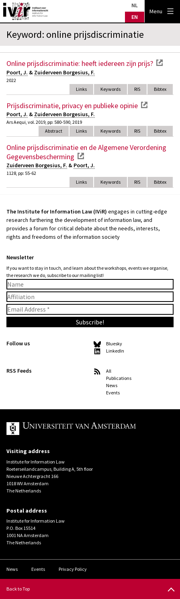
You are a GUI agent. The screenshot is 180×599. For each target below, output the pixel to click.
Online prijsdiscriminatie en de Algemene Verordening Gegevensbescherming (86, 152)
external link (159, 62)
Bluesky (114, 344)
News (111, 385)
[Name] (90, 284)
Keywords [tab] (110, 89)
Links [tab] (81, 89)
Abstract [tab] (53, 131)
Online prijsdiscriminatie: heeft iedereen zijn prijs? (79, 63)
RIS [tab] (137, 89)
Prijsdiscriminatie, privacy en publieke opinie (72, 105)
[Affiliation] (90, 296)
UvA (83, 428)
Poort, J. (17, 72)
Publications (118, 378)
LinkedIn (115, 351)
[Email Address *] (90, 309)
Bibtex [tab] (160, 89)
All (108, 371)
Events (113, 393)
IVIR (25, 11)
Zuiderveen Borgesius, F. (64, 72)
